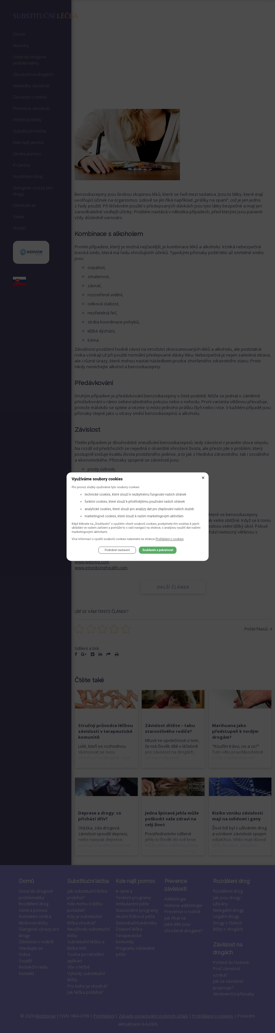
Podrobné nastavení (117, 551)
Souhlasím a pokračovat (157, 551)
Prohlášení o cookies (170, 540)
